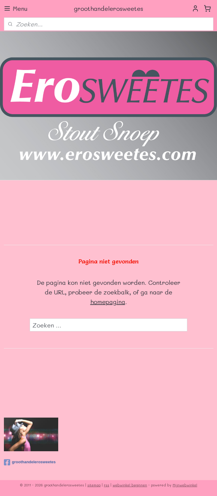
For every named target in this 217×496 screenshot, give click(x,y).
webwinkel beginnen (130, 485)
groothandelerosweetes (30, 462)
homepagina (107, 302)
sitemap (94, 485)
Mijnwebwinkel (185, 485)
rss (106, 485)
